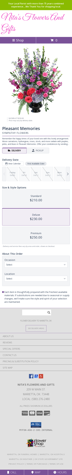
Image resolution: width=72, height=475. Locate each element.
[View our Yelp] (41, 377)
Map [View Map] (35, 472)
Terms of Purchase (37, 464)
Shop (18, 40)
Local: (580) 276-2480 (36, 399)
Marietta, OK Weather (20, 459)
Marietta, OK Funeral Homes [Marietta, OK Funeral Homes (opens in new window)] (22, 454)
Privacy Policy (16, 464)
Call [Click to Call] (11, 472)
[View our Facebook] (31, 377)
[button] (36, 425)
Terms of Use (56, 464)
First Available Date (35, 163)
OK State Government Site (49, 459)
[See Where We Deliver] (36, 328)
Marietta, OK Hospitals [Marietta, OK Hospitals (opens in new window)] (52, 454)
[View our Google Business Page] (36, 377)
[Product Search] (36, 312)
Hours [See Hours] (60, 472)
